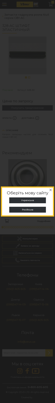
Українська (27, 200)
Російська (27, 209)
